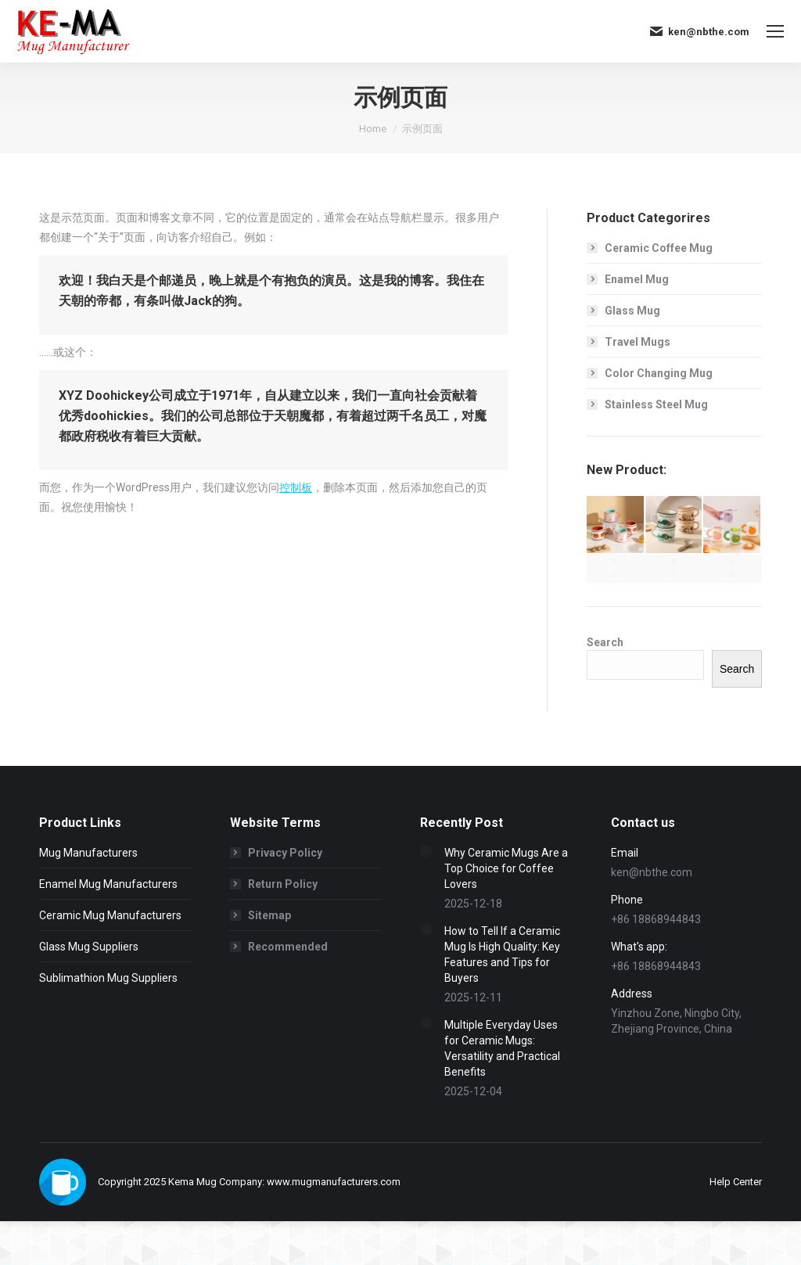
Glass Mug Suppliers (88, 946)
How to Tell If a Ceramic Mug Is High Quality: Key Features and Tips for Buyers (502, 954)
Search (605, 642)
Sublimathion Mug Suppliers (108, 978)
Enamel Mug (637, 279)
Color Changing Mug (659, 373)
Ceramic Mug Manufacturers (110, 915)
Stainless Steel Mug (656, 404)
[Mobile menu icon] (775, 31)
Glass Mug (632, 310)
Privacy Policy (285, 852)
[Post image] (426, 851)
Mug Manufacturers (88, 852)
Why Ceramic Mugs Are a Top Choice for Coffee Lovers (506, 868)
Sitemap (269, 915)
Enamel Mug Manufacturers (108, 884)
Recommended (288, 946)
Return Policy (283, 884)
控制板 (295, 487)
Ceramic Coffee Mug (659, 248)
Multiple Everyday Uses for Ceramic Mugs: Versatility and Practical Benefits (502, 1048)
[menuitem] (735, 1182)
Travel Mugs (637, 342)
